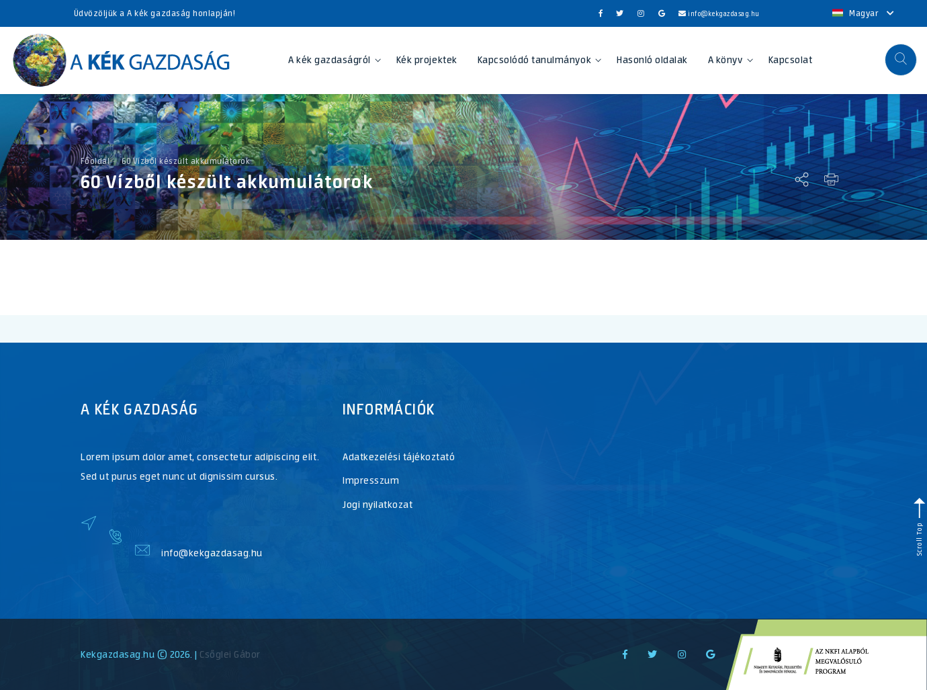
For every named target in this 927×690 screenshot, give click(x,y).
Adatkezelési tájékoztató (399, 456)
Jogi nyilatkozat (377, 504)
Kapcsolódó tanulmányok (539, 59)
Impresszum (371, 480)
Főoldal (95, 161)
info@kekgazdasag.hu (719, 13)
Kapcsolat (790, 59)
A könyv (730, 59)
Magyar (863, 12)
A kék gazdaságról (334, 59)
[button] (901, 60)
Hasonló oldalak (652, 59)
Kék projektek (426, 59)
